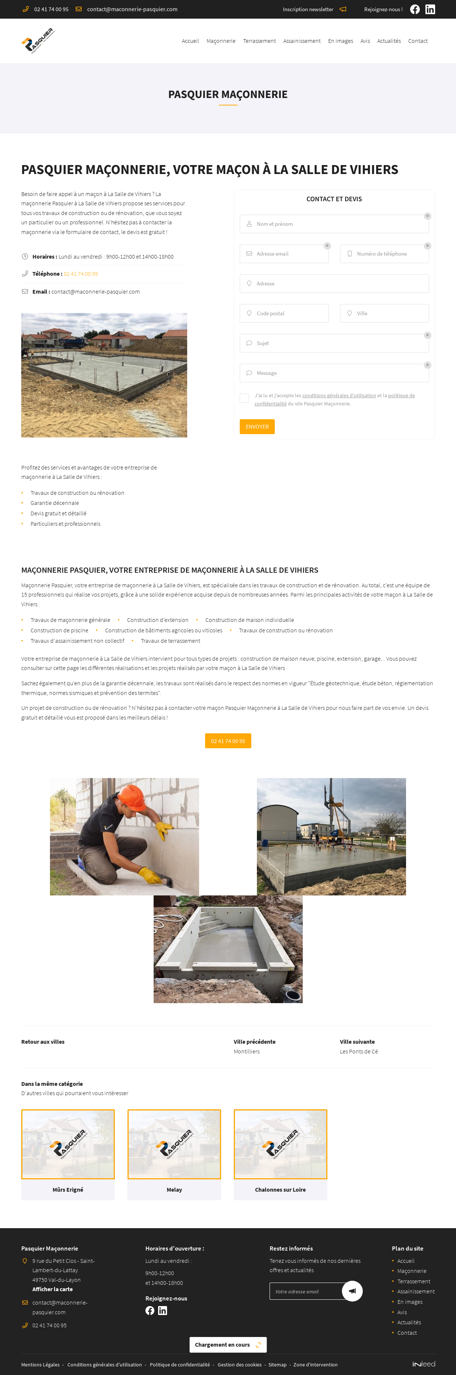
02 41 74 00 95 (81, 273)
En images (340, 40)
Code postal (265, 313)
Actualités (389, 40)
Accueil (190, 40)
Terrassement (259, 40)
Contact (418, 40)
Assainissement (302, 40)
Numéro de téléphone (376, 253)
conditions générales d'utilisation (339, 395)
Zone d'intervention (315, 1364)
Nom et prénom (269, 223)
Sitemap (277, 1364)
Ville (356, 313)
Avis (365, 40)
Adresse (260, 283)
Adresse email (267, 253)
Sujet (257, 343)
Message (261, 373)
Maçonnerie (221, 40)
